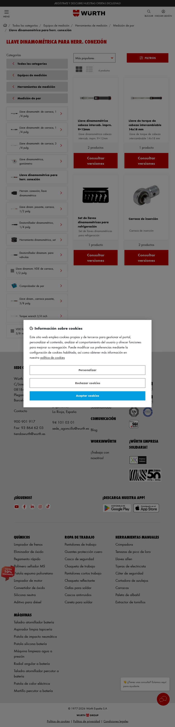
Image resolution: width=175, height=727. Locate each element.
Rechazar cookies (87, 383)
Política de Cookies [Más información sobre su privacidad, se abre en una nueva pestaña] (52, 357)
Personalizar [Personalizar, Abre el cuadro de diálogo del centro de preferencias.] (87, 370)
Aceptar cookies (87, 396)
